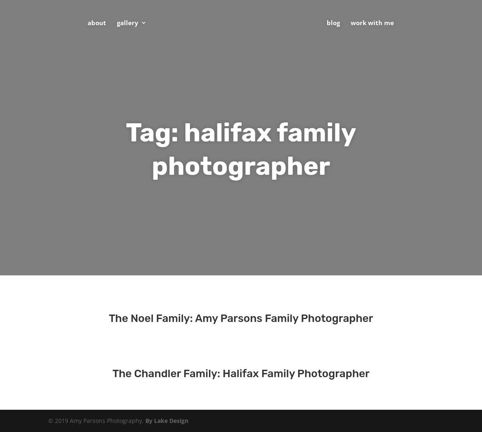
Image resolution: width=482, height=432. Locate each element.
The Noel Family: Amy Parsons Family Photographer (241, 318)
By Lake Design (166, 421)
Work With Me (372, 23)
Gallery (127, 23)
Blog (333, 23)
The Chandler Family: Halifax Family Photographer (241, 373)
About (97, 23)
